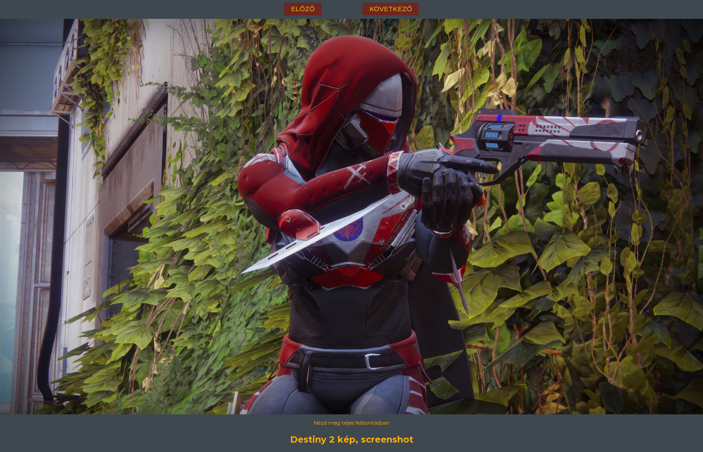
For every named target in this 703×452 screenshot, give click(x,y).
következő (390, 9)
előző (303, 9)
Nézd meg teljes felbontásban (352, 422)
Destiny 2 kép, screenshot (351, 439)
